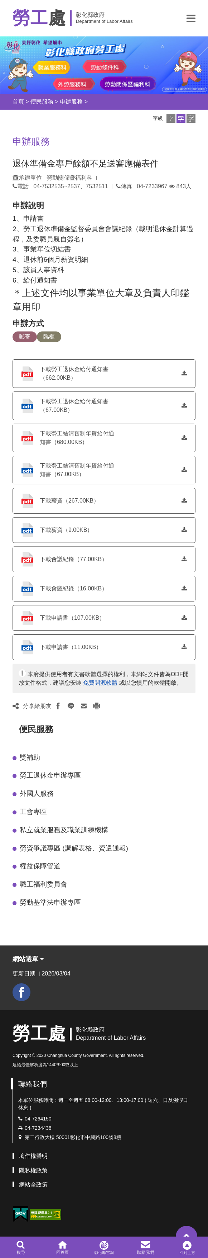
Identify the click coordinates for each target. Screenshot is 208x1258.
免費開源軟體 (100, 683)
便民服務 (41, 102)
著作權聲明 (33, 1156)
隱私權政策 (33, 1170)
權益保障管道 (40, 866)
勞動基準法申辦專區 (50, 902)
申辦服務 (71, 102)
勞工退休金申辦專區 (50, 775)
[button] (191, 18)
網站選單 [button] (28, 959)
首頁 (18, 102)
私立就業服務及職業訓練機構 (64, 830)
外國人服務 (37, 793)
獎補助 (30, 757)
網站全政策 (33, 1185)
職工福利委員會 (43, 884)
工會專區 (33, 811)
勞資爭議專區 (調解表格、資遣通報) (74, 848)
